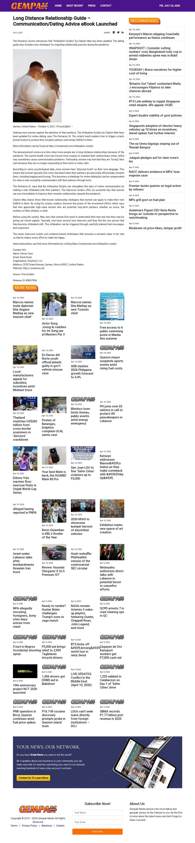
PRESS (91, 5)
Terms (14, 825)
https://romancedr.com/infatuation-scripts (71, 146)
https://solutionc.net (33, 268)
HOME (58, 5)
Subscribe (97, 831)
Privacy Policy (29, 825)
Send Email (26, 257)
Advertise (46, 825)
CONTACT (105, 5)
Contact (60, 825)
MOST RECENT (74, 5)
